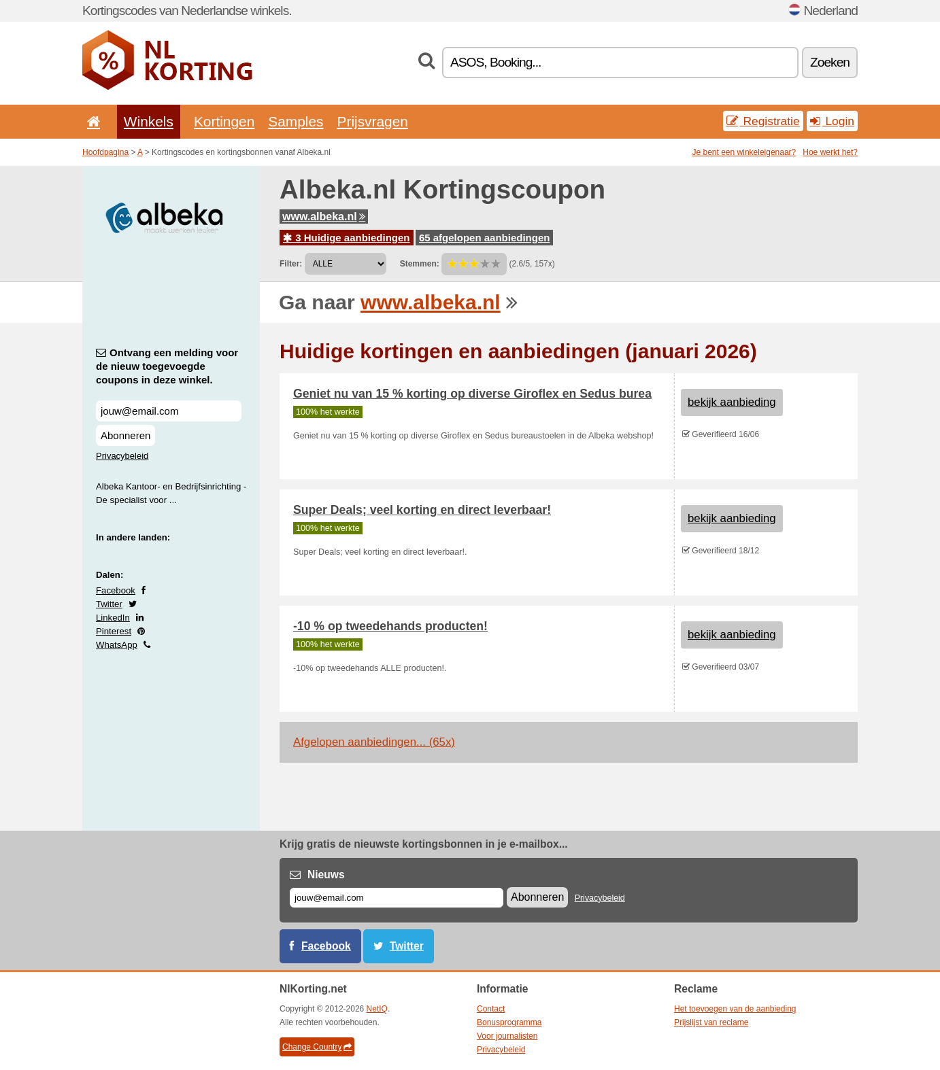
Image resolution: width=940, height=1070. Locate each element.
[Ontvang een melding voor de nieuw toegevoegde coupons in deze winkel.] (168, 410)
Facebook (115, 590)
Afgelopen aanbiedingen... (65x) (374, 742)
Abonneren (125, 435)
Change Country (317, 1047)
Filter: (291, 264)
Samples (295, 121)
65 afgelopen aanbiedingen (484, 237)
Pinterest (113, 631)
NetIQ (377, 1009)
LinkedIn (113, 617)
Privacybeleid (122, 456)
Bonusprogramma (509, 1022)
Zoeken (830, 62)
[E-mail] (396, 898)
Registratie (763, 121)
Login (832, 121)
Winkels (148, 121)
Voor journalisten (507, 1036)
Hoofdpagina (105, 152)
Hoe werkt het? (830, 152)
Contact (491, 1009)
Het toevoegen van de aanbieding (735, 1009)
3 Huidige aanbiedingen (346, 237)
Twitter (109, 604)
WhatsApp (116, 645)
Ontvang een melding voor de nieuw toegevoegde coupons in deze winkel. (167, 366)
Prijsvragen (372, 121)
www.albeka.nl (323, 216)
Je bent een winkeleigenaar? (744, 152)
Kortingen (224, 121)
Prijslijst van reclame (711, 1022)
